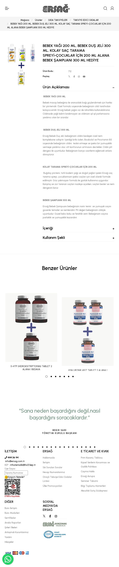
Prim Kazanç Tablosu (92, 457)
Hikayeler (9, 542)
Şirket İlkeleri (11, 527)
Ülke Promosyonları (52, 486)
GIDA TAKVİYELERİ (57, 20)
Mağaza (24, 20)
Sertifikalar (10, 518)
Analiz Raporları (13, 522)
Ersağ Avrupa (88, 476)
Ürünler (38, 20)
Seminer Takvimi (89, 481)
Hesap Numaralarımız (54, 472)
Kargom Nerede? (15, 477)
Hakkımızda (49, 457)
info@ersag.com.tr (15, 461)
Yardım (8, 537)
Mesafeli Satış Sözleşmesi (94, 490)
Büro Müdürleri (12, 513)
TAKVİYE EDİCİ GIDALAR (86, 20)
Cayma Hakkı (88, 471)
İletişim (46, 462)
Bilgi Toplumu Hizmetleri (93, 486)
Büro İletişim (11, 508)
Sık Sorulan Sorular (52, 467)
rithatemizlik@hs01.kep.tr (23, 465)
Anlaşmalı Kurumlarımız (17, 532)
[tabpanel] (31, 325)
